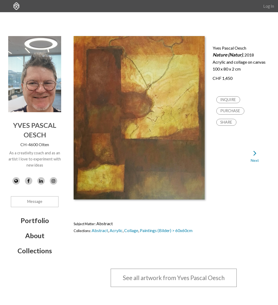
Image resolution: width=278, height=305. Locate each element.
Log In (268, 5)
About (34, 235)
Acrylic (116, 230)
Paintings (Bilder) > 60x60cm (166, 230)
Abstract (100, 230)
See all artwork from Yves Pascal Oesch (174, 277)
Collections (34, 251)
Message (34, 201)
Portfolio (35, 220)
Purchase (230, 110)
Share (226, 122)
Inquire (228, 99)
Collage (131, 230)
